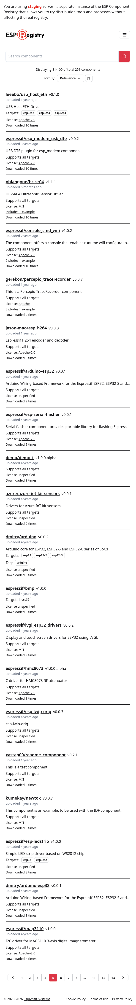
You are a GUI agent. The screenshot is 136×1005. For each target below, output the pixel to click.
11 (94, 977)
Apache (24, 304)
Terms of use (99, 999)
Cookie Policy (75, 999)
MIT (21, 206)
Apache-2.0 (27, 120)
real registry (36, 17)
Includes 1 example (20, 212)
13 (113, 977)
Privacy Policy (122, 999)
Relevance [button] (70, 78)
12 (103, 977)
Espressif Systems (37, 999)
